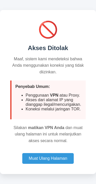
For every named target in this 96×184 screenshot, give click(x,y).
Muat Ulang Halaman (48, 158)
